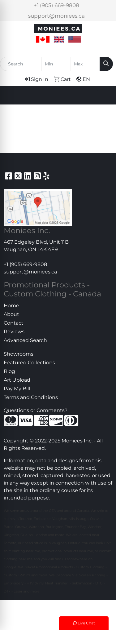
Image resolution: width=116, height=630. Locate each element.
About (11, 314)
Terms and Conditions (31, 397)
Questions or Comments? (35, 410)
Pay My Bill (17, 389)
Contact (14, 323)
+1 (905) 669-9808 (56, 5)
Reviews (14, 332)
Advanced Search (25, 340)
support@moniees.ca (56, 16)
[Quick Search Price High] (85, 64)
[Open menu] (103, 95)
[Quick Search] (21, 64)
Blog (9, 371)
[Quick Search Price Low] (56, 64)
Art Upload (17, 380)
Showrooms (18, 354)
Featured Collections (29, 363)
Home (11, 305)
